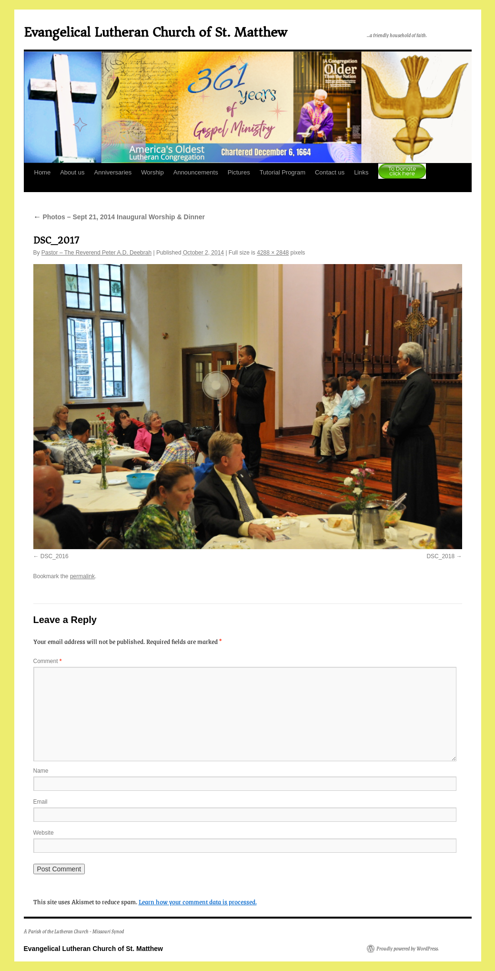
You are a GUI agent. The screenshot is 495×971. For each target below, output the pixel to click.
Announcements (195, 172)
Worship (152, 172)
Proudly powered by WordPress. (407, 948)
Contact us (329, 172)
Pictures (239, 172)
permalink (82, 576)
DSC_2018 (440, 556)
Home (42, 172)
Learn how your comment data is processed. (198, 901)
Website (43, 832)
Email (40, 801)
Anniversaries (113, 172)
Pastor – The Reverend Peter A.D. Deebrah (96, 252)
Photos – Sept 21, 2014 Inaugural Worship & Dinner (119, 217)
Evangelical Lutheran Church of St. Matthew (155, 32)
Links (361, 172)
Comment (47, 661)
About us (72, 172)
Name (41, 770)
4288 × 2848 (273, 252)
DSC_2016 (54, 556)
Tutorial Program (282, 172)
